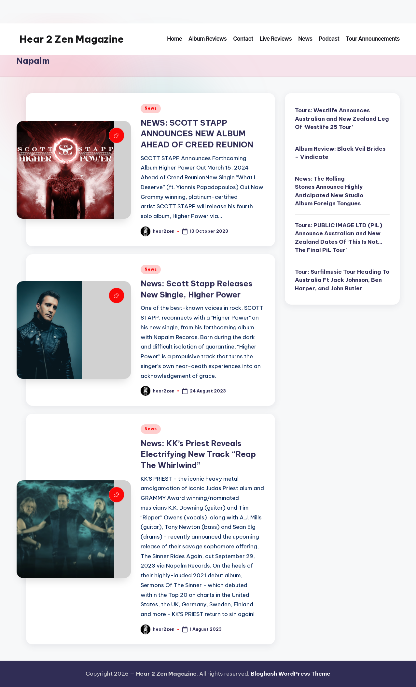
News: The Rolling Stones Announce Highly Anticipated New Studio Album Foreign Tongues (329, 191)
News (151, 108)
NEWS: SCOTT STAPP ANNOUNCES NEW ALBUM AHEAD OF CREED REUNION (197, 133)
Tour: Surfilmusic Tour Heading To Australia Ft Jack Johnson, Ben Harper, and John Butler (342, 280)
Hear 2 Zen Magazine (72, 39)
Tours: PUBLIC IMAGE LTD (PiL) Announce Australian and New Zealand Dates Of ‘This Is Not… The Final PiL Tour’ (338, 238)
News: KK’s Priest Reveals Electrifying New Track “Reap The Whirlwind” (198, 454)
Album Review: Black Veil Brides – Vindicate (340, 153)
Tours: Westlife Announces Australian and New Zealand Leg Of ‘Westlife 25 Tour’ (342, 119)
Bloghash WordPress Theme (290, 673)
